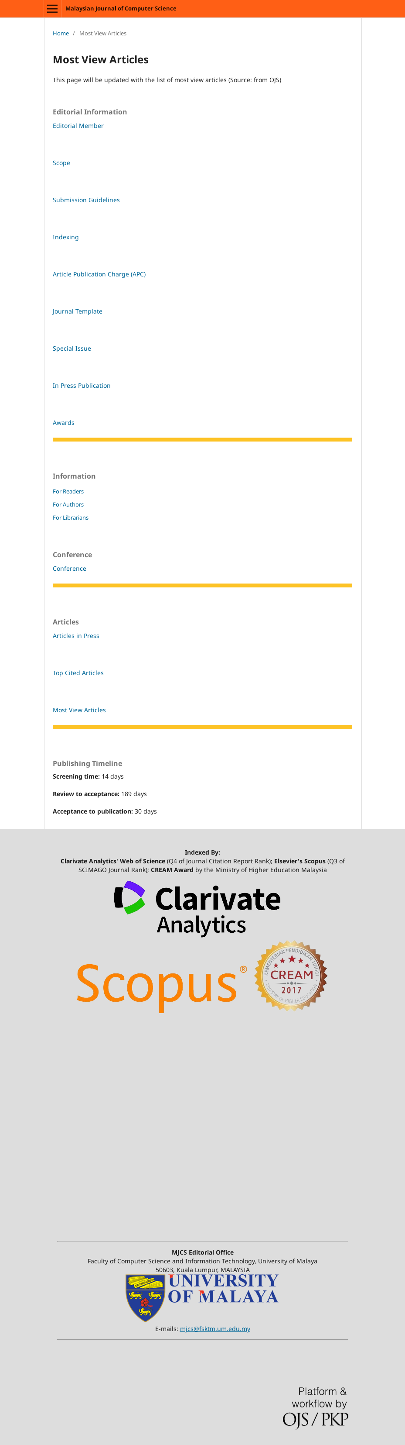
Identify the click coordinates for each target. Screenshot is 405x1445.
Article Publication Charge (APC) (99, 274)
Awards (64, 422)
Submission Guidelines (86, 200)
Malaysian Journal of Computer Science (121, 8)
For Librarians (70, 517)
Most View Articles (79, 710)
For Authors (68, 504)
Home (61, 33)
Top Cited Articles (78, 673)
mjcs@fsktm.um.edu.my (215, 1328)
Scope (61, 163)
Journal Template (77, 311)
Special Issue (72, 348)
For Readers (68, 491)
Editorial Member (78, 125)
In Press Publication (82, 385)
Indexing (66, 237)
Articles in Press (76, 635)
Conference (69, 568)
